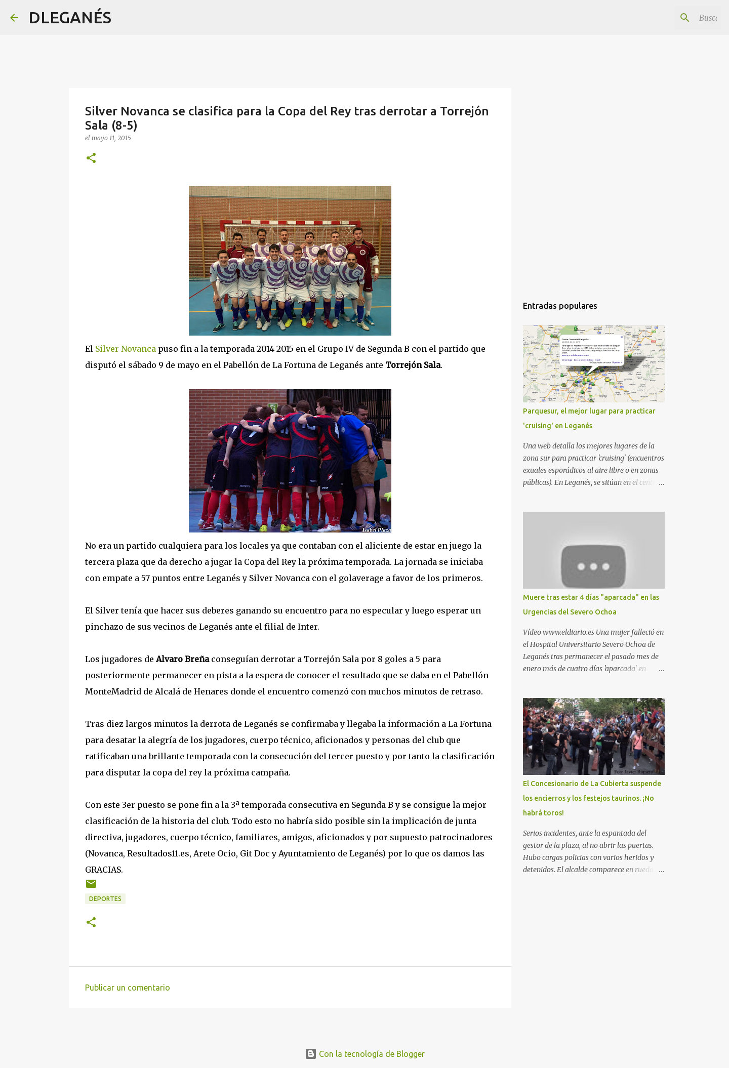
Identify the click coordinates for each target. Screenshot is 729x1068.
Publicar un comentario (127, 987)
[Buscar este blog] (668, 18)
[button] (91, 159)
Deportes (105, 898)
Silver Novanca (125, 349)
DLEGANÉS (69, 17)
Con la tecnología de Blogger (365, 1053)
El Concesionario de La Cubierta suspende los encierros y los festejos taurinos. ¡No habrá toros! (592, 798)
